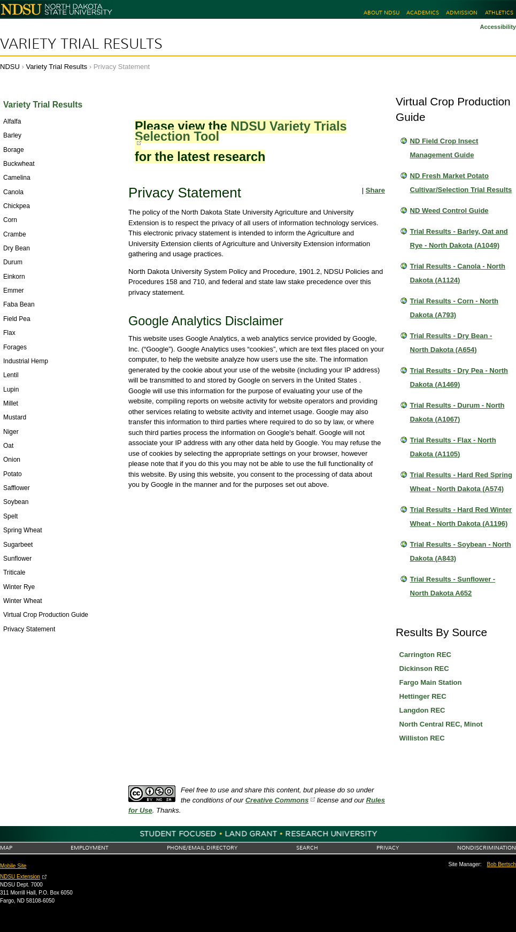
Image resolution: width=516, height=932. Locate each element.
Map (6, 847)
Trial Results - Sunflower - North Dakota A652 (453, 586)
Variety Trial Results (81, 43)
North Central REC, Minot (441, 724)
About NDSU (381, 12)
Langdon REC (422, 710)
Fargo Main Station (430, 682)
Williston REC (422, 738)
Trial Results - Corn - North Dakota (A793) (454, 308)
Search (307, 847)
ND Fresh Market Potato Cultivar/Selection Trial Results (461, 183)
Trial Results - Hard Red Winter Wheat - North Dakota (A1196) (461, 517)
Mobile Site (13, 866)
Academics (422, 12)
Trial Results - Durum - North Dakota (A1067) (457, 412)
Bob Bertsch (501, 864)
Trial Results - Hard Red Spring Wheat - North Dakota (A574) (461, 482)
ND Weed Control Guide (449, 211)
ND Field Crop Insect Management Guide (444, 148)
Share (375, 190)
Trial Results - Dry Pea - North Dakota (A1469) (459, 377)
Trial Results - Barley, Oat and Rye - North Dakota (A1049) (459, 238)
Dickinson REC (424, 668)
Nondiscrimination (486, 847)
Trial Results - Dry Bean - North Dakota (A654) (451, 343)
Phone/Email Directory (202, 847)
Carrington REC (425, 655)
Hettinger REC (422, 696)
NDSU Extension (20, 877)
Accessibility (498, 27)
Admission (462, 12)
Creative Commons (277, 800)
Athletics (499, 12)
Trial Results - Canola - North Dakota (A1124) (457, 273)
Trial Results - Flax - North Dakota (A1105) (453, 447)
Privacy (387, 847)
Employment (90, 847)
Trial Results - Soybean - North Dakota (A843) (460, 551)
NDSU (10, 67)
